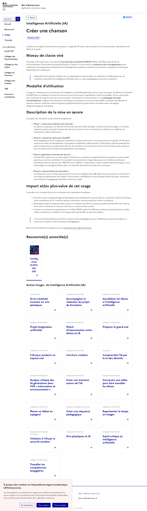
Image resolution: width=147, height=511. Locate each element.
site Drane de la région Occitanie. (77, 228)
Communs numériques (9, 95)
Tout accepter (60, 505)
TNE (6, 88)
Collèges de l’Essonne (9, 74)
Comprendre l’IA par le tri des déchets (115, 356)
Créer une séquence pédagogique (78, 412)
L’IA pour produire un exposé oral (43, 356)
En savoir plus (27, 505)
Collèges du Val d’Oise (11, 66)
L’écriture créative (77, 355)
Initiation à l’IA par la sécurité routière (42, 440)
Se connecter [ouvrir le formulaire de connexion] (78, 508)
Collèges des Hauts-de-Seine (11, 57)
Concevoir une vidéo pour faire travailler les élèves (115, 383)
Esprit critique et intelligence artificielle (112, 439)
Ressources (9, 29)
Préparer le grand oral (115, 327)
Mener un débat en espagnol (41, 412)
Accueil (7, 24)
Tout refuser (43, 505)
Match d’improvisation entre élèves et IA (79, 330)
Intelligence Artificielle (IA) (34, 265)
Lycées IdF (9, 51)
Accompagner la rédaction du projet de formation (77, 302)
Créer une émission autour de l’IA (77, 381)
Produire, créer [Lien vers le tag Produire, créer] (33, 38)
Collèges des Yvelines (9, 82)
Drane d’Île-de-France (86, 498)
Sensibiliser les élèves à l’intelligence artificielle (115, 302)
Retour (32, 17)
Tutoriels (8, 40)
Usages (7, 34)
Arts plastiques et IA (78, 436)
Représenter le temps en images (115, 412)
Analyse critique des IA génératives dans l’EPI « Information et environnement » (42, 384)
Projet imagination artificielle (41, 328)
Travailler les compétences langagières (38, 468)
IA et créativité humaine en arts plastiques (39, 302)
